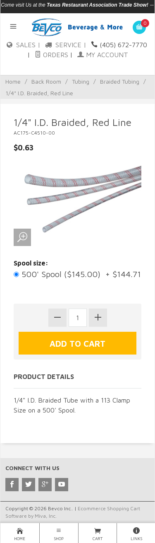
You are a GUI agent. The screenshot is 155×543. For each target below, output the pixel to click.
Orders (51, 54)
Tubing (80, 81)
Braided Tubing (119, 81)
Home (13, 81)
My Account (102, 54)
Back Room (46, 81)
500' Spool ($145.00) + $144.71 (77, 274)
